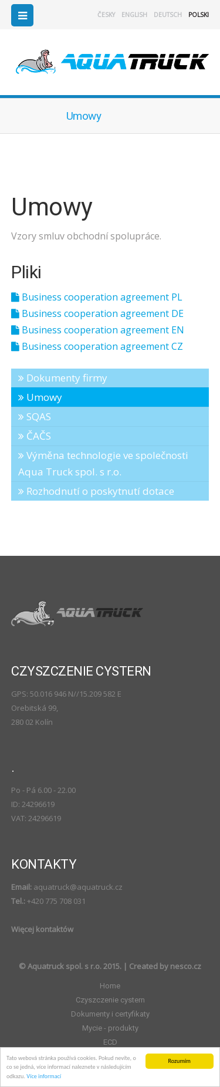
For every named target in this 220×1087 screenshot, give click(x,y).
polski (198, 15)
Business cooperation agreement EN (97, 329)
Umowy (40, 397)
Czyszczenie (110, 999)
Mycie (110, 1028)
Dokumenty (110, 1014)
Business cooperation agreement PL (96, 297)
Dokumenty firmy (62, 377)
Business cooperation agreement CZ (97, 346)
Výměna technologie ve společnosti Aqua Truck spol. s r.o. (103, 463)
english (134, 15)
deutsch (168, 15)
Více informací (43, 1076)
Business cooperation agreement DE (97, 313)
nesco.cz (185, 966)
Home (110, 985)
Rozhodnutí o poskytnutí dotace (96, 491)
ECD (110, 1042)
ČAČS (34, 436)
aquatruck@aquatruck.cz (78, 887)
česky (106, 15)
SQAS (34, 416)
